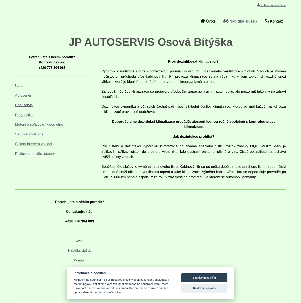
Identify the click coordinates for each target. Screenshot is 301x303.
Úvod (19, 86)
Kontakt (79, 260)
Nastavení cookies (204, 288)
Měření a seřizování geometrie (39, 124)
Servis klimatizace (29, 134)
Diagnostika (24, 115)
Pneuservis (24, 105)
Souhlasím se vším (204, 277)
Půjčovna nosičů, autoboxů (36, 154)
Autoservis (23, 95)
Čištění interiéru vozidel (33, 144)
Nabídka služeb (79, 250)
